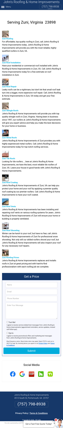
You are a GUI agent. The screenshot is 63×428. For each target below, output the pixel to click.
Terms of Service (50, 418)
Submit (31, 345)
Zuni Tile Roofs (8, 150)
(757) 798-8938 (50, 6)
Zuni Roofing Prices (10, 249)
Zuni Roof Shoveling (11, 222)
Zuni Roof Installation (11, 54)
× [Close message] (52, 421)
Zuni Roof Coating (10, 174)
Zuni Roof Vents (9, 198)
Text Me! (12, 317)
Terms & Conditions (39, 408)
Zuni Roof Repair (9, 78)
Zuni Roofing (7, 30)
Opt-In (11, 328)
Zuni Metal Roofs (9, 129)
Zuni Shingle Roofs (10, 102)
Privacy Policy (43, 338)
